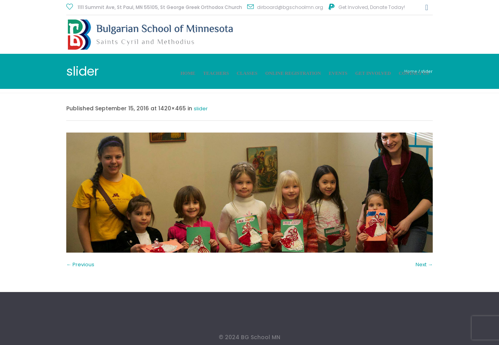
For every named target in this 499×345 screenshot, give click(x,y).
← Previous (80, 264)
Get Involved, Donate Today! (371, 7)
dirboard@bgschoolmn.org (290, 7)
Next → (424, 264)
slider (201, 108)
